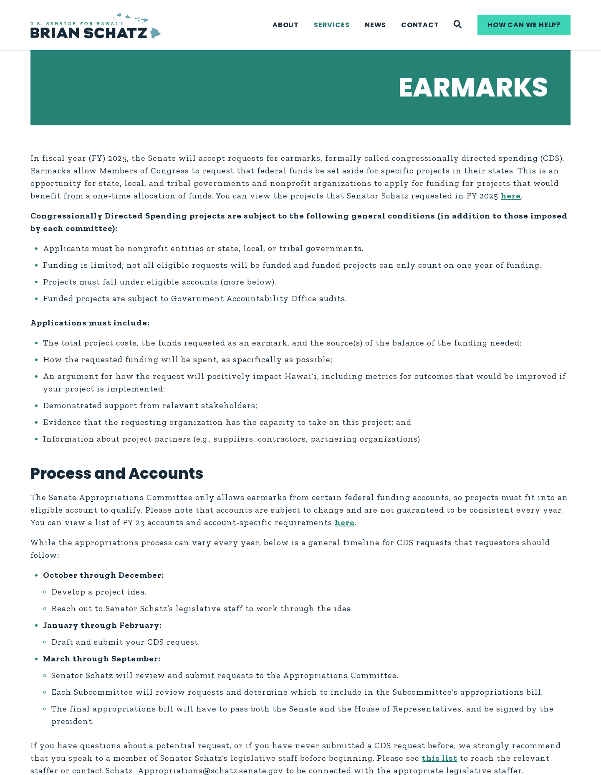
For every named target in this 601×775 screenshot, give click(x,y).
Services (331, 25)
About (286, 25)
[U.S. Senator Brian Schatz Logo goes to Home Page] (95, 25)
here (511, 196)
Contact (420, 25)
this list (439, 758)
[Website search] (458, 25)
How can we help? (524, 25)
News (375, 25)
